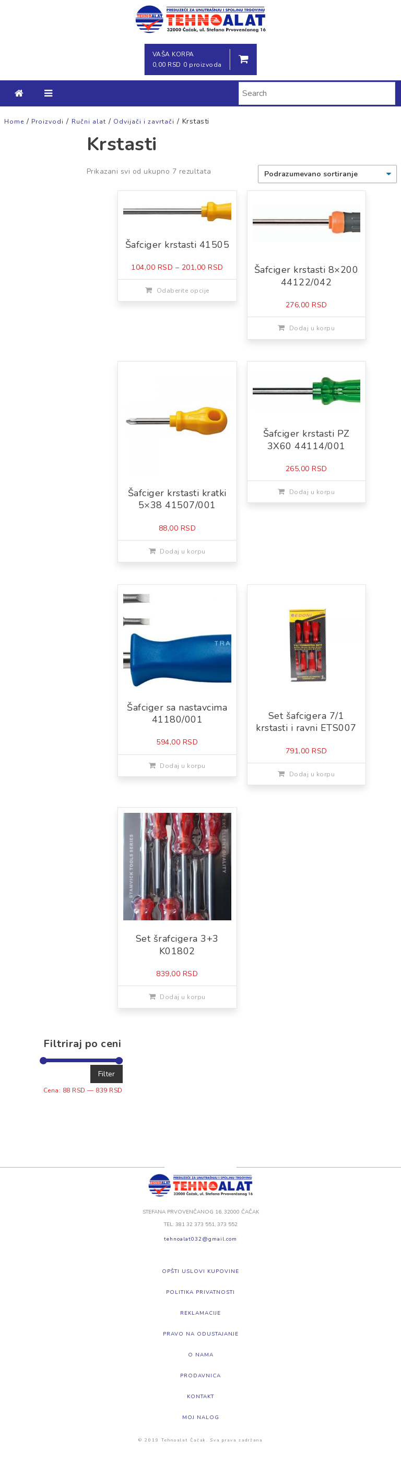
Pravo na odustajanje (201, 1334)
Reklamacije (200, 1313)
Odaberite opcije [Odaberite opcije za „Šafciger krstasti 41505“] (183, 290)
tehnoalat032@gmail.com (200, 1239)
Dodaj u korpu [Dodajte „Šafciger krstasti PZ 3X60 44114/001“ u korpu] (312, 492)
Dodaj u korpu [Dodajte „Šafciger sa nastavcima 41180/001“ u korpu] (183, 766)
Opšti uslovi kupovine (200, 1271)
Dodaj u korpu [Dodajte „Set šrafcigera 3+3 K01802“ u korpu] (183, 997)
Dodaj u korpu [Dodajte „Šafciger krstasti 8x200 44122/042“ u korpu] (312, 328)
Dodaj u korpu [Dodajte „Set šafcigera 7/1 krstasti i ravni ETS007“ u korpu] (312, 774)
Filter (106, 1074)
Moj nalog (200, 1417)
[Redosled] (327, 174)
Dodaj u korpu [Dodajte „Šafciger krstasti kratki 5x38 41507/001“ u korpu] (183, 551)
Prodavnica (200, 1375)
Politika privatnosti (200, 1292)
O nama (201, 1355)
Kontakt (200, 1396)
